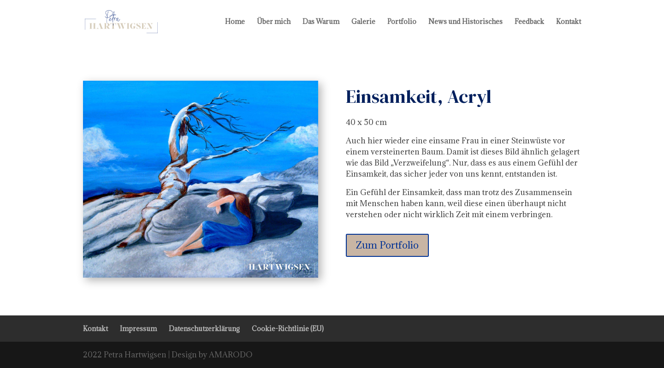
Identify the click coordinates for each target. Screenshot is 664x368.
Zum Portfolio (387, 245)
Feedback (529, 22)
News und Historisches (465, 22)
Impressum (138, 328)
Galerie (363, 22)
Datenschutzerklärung (204, 328)
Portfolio (401, 22)
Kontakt (568, 22)
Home (235, 22)
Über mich (273, 22)
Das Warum (320, 22)
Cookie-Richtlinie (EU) (288, 328)
